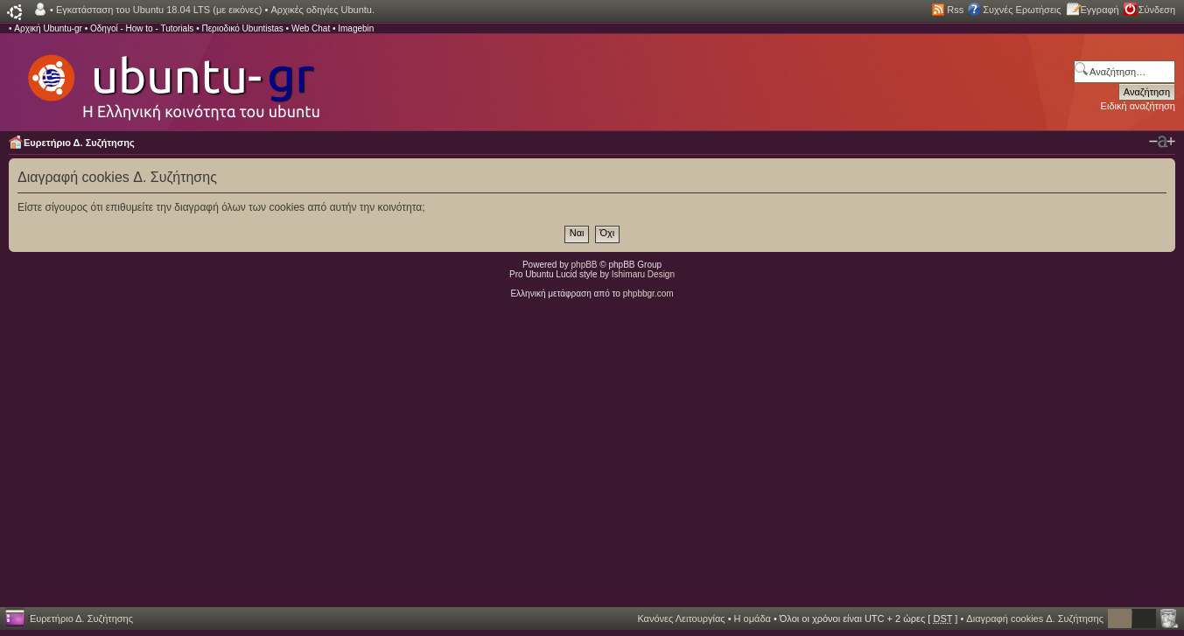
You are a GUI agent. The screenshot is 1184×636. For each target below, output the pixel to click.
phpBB (584, 264)
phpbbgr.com (648, 293)
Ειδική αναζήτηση (1138, 106)
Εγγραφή (1100, 9)
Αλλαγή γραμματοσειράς (1162, 142)
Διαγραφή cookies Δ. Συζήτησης (1034, 618)
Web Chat (310, 28)
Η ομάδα (752, 618)
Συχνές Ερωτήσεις (1022, 9)
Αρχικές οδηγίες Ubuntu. (322, 9)
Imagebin (356, 28)
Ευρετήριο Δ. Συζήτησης (79, 142)
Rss (955, 9)
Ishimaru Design (643, 274)
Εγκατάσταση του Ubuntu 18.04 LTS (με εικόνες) (159, 9)
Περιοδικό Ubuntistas (242, 28)
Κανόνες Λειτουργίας (681, 618)
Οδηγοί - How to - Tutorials (141, 28)
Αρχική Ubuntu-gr (48, 28)
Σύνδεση (1156, 9)
